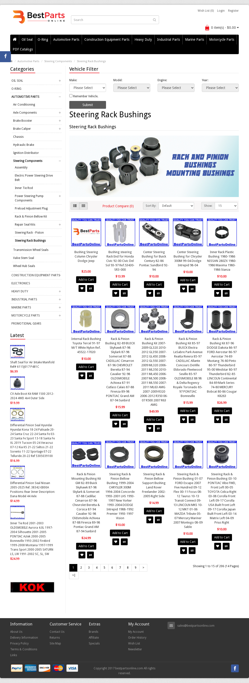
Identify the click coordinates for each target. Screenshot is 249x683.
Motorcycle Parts (221, 39)
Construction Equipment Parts (106, 39)
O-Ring (43, 39)
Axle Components (25, 112)
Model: (117, 80)
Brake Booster (22, 120)
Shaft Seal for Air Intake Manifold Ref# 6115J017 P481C (32, 364)
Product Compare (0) (118, 206)
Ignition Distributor (26, 153)
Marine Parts (194, 39)
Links (13, 655)
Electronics (20, 283)
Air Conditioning (24, 104)
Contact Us (57, 632)
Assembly (21, 167)
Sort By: (151, 206)
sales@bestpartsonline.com (195, 625)
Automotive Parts (66, 39)
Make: (73, 80)
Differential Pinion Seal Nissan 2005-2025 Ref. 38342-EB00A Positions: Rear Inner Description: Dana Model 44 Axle (32, 489)
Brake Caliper (22, 128)
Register (233, 10)
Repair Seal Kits (25, 224)
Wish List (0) (206, 10)
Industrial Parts (168, 39)
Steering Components (58, 61)
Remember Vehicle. (83, 96)
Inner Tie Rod (24, 188)
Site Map (55, 643)
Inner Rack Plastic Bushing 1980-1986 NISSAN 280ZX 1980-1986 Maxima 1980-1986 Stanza (221, 260)
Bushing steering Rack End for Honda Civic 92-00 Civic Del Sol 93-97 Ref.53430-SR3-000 (120, 260)
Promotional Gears (26, 323)
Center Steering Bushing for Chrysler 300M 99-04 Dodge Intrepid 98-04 (188, 258)
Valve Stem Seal (23, 258)
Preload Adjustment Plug (31, 208)
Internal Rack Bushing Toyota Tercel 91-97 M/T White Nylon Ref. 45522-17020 (86, 345)
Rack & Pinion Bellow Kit (31, 216)
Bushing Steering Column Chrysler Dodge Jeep (86, 256)
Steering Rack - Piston (29, 232)
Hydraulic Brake (23, 145)
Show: (208, 206)
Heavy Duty (143, 39)
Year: (205, 80)
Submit (87, 105)
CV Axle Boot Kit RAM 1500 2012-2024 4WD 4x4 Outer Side (32, 396)
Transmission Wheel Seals (30, 250)
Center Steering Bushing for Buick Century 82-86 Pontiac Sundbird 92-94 (154, 260)
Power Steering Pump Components (29, 198)
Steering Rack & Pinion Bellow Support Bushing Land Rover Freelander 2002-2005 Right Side (154, 485)
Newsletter (135, 649)
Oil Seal (27, 39)
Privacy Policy (19, 643)
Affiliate (94, 637)
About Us (16, 632)
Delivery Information (24, 637)
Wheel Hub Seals (24, 266)
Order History (137, 637)
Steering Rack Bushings (91, 61)
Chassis (18, 137)
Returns (55, 637)
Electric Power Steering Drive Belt (34, 178)
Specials (94, 643)
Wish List (134, 643)
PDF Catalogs (23, 49)
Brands (93, 632)
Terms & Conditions (23, 649)
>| (74, 575)
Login (221, 10)
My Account (136, 632)
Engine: (162, 80)
